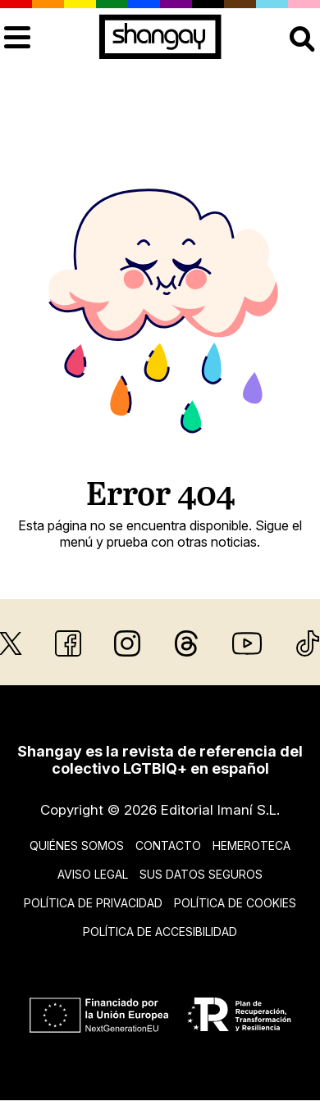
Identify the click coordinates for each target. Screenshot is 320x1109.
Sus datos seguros (201, 874)
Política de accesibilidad (160, 932)
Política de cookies (235, 903)
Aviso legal (92, 874)
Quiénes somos (77, 845)
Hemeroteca (251, 845)
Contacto (168, 845)
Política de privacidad (93, 903)
